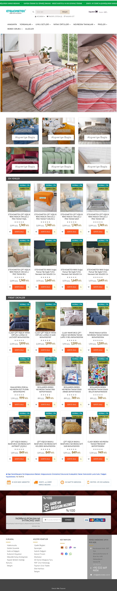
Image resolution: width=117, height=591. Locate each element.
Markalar (38, 557)
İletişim (10, 566)
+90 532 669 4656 (100, 569)
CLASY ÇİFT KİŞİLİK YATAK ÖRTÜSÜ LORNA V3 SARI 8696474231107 (45, 335)
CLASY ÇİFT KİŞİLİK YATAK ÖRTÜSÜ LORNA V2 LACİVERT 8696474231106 (19, 335)
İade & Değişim (40, 551)
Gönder (68, 520)
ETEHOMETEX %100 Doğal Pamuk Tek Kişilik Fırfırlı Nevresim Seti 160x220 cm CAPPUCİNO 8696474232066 (98, 274)
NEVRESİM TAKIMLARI (98, 129)
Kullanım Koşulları (14, 554)
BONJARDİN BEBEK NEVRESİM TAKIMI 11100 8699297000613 (45, 390)
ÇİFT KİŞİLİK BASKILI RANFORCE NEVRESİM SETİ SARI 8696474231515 (71, 444)
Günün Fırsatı (39, 554)
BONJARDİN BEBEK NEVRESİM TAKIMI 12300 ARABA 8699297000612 (71, 390)
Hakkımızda (12, 545)
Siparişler (38, 548)
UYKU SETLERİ (60, 131)
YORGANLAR (23, 131)
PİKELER (56, 160)
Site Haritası (39, 569)
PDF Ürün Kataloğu (42, 563)
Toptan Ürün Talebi (42, 566)
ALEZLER (93, 160)
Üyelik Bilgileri (39, 545)
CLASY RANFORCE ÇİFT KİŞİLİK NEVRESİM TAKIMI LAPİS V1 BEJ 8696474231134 (71, 335)
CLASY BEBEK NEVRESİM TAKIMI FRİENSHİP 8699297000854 (98, 444)
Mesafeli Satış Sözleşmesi (17, 557)
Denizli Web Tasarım (58, 588)
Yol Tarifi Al (20, 477)
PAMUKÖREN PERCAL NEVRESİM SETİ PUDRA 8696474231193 (19, 390)
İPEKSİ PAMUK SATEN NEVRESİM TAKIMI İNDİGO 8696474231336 (98, 335)
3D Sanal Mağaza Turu (43, 560)
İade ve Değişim (13, 551)
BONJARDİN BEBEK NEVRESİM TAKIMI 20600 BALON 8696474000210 (98, 390)
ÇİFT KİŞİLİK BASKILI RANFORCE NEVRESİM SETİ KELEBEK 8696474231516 (45, 444)
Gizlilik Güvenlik (13, 548)
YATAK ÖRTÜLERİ (25, 160)
